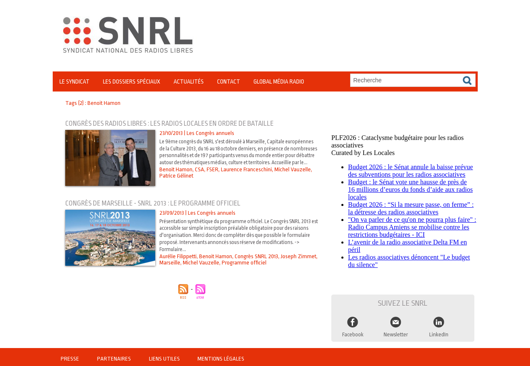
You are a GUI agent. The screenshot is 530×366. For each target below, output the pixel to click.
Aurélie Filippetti (177, 256)
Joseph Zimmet (297, 256)
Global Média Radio (278, 81)
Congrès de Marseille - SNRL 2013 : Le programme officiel (155, 203)
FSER (212, 176)
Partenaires (113, 355)
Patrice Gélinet (176, 183)
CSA (199, 176)
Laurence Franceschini (245, 176)
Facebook (352, 332)
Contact (228, 81)
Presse (70, 355)
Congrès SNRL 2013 (255, 256)
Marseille (169, 262)
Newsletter (395, 332)
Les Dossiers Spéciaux (131, 81)
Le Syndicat (74, 81)
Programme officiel (243, 262)
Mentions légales (218, 355)
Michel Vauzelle (290, 176)
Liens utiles (163, 355)
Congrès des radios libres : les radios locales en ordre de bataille (173, 123)
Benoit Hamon (175, 176)
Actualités (189, 81)
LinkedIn (439, 332)
